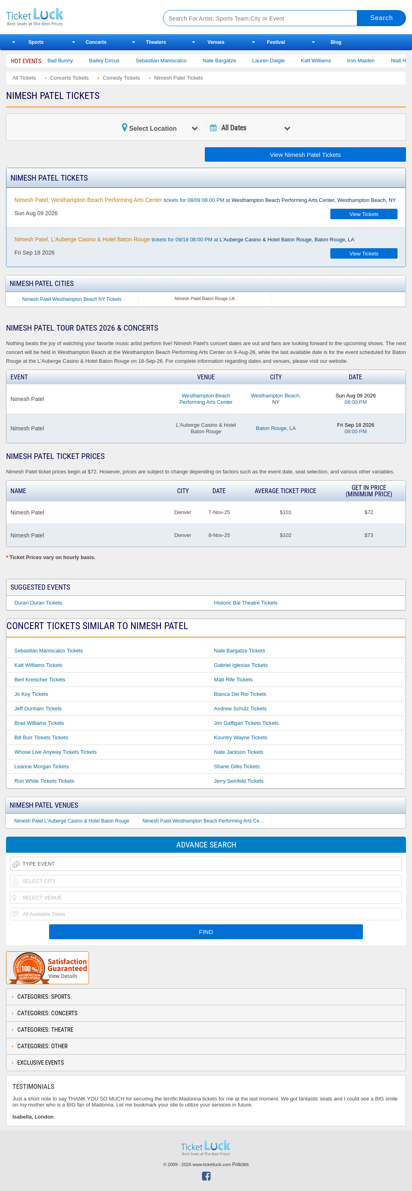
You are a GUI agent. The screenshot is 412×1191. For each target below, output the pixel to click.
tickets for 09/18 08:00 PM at (184, 239)
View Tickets (364, 214)
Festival (276, 42)
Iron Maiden (374, 61)
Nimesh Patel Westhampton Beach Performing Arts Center (205, 821)
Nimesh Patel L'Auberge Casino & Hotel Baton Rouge (72, 821)
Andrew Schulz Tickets (240, 709)
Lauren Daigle (282, 61)
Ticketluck (76, 17)
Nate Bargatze (232, 61)
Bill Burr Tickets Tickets (41, 737)
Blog (336, 42)
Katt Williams (329, 61)
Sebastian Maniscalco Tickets (48, 651)
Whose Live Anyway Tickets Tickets (55, 752)
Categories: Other (42, 1046)
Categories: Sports (43, 996)
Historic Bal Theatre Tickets (246, 603)
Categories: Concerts (47, 1013)
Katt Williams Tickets (38, 665)
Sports (36, 42)
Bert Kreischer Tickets (39, 680)
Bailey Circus (117, 61)
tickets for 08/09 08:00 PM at (205, 200)
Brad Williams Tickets (39, 723)
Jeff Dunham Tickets (38, 709)
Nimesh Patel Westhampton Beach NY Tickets (71, 299)
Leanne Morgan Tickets (41, 766)
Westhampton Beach (275, 396)
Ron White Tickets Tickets (44, 781)
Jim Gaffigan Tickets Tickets (246, 723)
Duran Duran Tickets (38, 603)
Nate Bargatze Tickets (239, 651)
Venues (216, 42)
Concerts (96, 42)
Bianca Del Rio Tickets (240, 694)
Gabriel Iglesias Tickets (241, 665)
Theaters (156, 42)
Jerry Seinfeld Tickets (239, 781)
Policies (240, 1164)
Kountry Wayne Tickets (240, 737)
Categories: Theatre (45, 1029)
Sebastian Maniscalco (174, 61)
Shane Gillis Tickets (237, 766)
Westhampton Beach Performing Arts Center (206, 399)
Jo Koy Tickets (31, 694)
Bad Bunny (74, 61)
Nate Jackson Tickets (239, 752)
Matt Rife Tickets (233, 680)
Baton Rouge (271, 428)
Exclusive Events (40, 1062)
